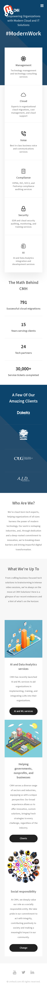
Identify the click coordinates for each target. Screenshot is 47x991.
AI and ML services (23, 711)
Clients (23, 838)
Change (23, 947)
